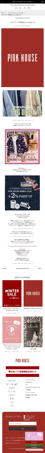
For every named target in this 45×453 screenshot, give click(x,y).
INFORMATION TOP (22, 268)
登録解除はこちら (22, 432)
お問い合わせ (29, 382)
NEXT (40, 268)
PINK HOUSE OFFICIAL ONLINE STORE (22, 5)
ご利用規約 (28, 389)
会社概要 (28, 397)
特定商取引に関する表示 (31, 395)
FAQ (27, 384)
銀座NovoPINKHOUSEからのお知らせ (22, 1)
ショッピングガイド (30, 379)
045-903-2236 (23, 255)
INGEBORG (30, 418)
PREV (4, 268)
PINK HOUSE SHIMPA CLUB (33, 387)
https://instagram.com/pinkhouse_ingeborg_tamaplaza (22, 246)
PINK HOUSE (26, 25)
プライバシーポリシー (31, 392)
